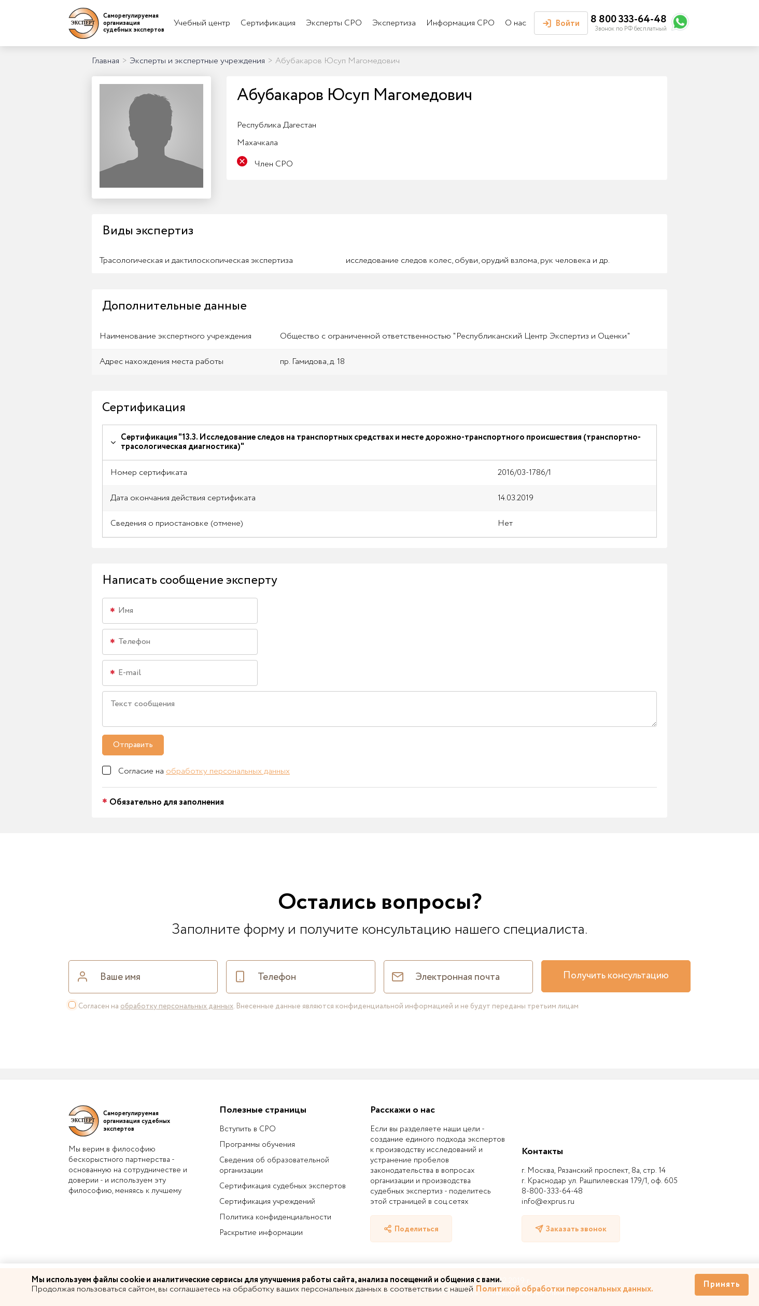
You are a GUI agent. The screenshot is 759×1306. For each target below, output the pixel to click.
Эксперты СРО (334, 23)
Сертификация (268, 23)
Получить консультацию (616, 975)
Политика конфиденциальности (275, 1217)
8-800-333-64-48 (552, 1191)
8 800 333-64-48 (629, 19)
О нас (515, 23)
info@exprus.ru (548, 1201)
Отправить (133, 745)
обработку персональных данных (228, 771)
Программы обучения (257, 1144)
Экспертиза (394, 23)
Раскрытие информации (261, 1233)
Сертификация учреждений (267, 1201)
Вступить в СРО (247, 1129)
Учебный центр (202, 23)
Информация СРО (460, 23)
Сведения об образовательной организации (274, 1165)
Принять (721, 1284)
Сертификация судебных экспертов (282, 1186)
